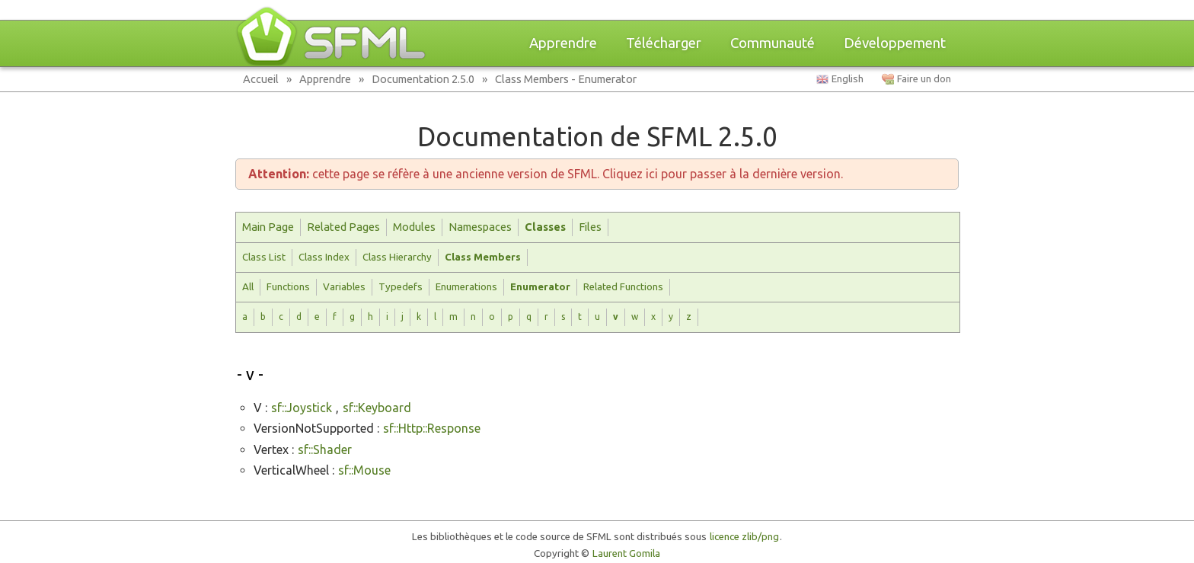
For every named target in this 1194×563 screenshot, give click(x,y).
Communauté (772, 43)
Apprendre (563, 43)
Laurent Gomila (626, 553)
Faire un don (924, 79)
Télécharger (663, 43)
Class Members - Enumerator (566, 78)
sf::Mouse (364, 470)
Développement (895, 43)
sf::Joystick (301, 407)
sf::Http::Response (431, 428)
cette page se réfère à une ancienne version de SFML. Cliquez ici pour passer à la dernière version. (545, 174)
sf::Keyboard (377, 407)
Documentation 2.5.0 (423, 78)
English (848, 79)
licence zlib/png (744, 536)
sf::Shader (325, 449)
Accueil (261, 78)
